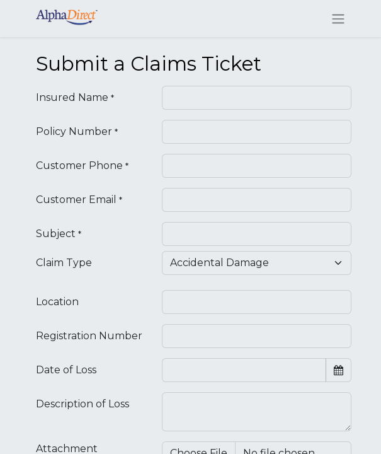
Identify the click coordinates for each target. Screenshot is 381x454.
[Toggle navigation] (338, 18)
